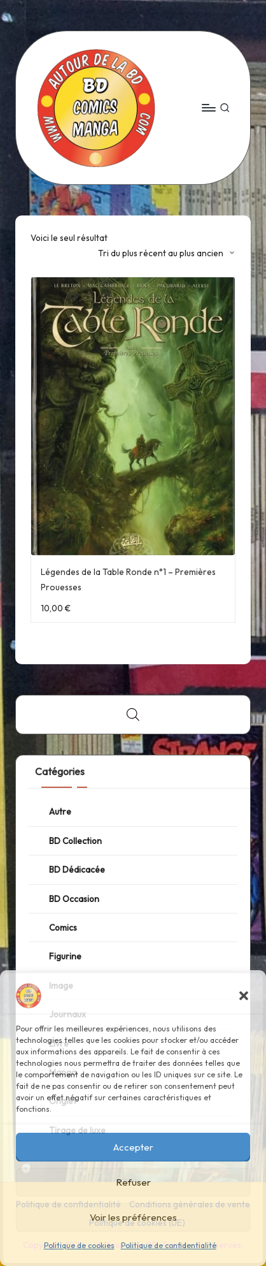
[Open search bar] (133, 714)
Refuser (133, 1182)
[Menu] (208, 107)
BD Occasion (74, 899)
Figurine (65, 956)
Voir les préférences (133, 1217)
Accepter (133, 1147)
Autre (60, 811)
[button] (243, 995)
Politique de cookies (79, 1245)
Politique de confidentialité (168, 1245)
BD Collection (75, 841)
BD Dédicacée (77, 869)
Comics (63, 927)
